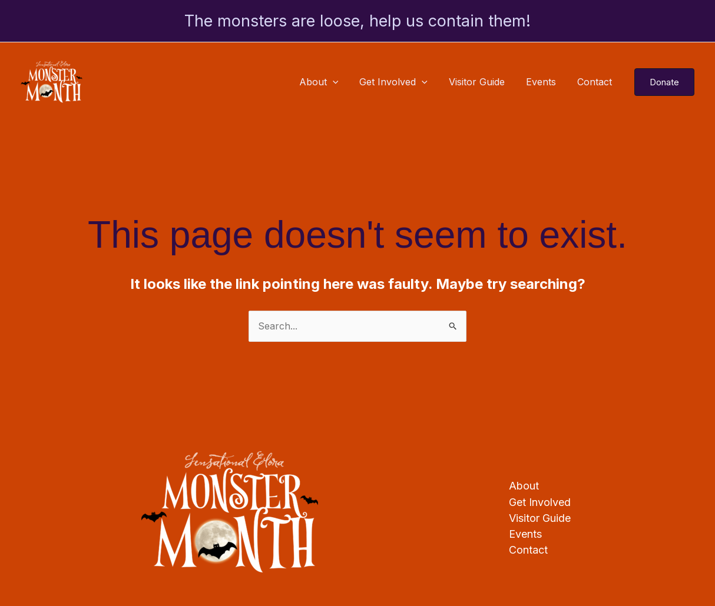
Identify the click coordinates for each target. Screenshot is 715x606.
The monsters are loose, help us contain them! (357, 21)
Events (544, 82)
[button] (343, 81)
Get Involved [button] (402, 81)
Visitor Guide (483, 82)
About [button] (329, 81)
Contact (595, 82)
